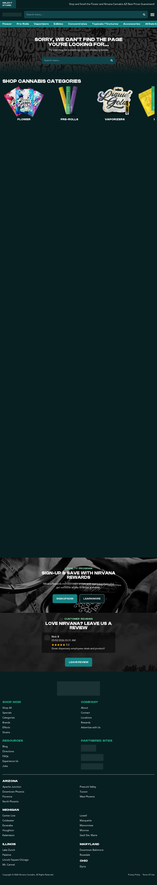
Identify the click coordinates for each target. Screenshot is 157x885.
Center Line (8, 815)
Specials (6, 712)
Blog (5, 746)
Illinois (9, 844)
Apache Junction (11, 786)
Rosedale (85, 854)
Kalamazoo (8, 835)
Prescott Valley (88, 786)
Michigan (10, 810)
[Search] (144, 14)
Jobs (5, 766)
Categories (8, 717)
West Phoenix (87, 796)
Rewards (85, 722)
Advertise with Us (90, 727)
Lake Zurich (8, 850)
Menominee (86, 825)
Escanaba (7, 825)
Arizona (10, 781)
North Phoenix (10, 801)
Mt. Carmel (8, 864)
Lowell (83, 815)
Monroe (84, 830)
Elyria (83, 866)
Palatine (6, 854)
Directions (8, 751)
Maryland (89, 844)
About (84, 707)
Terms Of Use (149, 874)
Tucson (84, 791)
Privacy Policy (134, 874)
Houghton (8, 830)
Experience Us (10, 761)
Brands (6, 722)
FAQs (5, 756)
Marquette (86, 820)
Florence (7, 796)
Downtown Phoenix (13, 791)
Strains (6, 732)
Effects (6, 727)
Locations (86, 717)
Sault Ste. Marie (88, 835)
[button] (152, 14)
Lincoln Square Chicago (15, 859)
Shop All (7, 707)
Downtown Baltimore (91, 850)
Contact (85, 712)
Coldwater (8, 820)
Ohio (84, 860)
